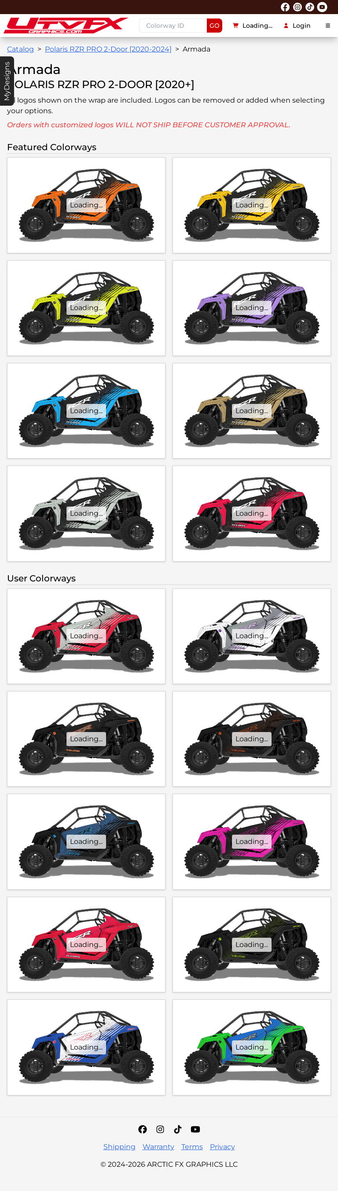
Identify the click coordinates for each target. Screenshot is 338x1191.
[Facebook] (142, 1129)
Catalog (20, 49)
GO (214, 26)
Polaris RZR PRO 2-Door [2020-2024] (108, 49)
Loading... (252, 26)
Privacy (222, 1147)
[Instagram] (160, 1129)
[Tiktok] (178, 1129)
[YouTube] (195, 1129)
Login (297, 26)
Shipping (119, 1147)
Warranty (158, 1147)
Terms (192, 1147)
